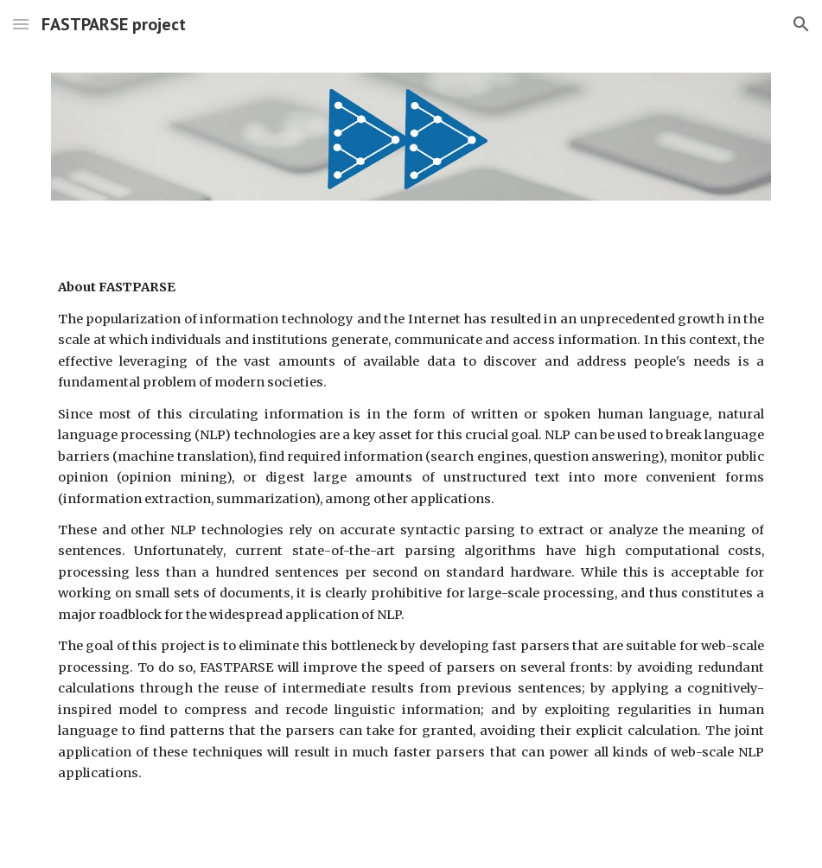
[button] (20, 24)
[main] (411, 530)
